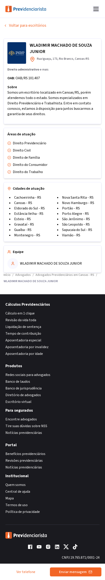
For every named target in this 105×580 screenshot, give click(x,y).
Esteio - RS (22, 219)
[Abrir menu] (96, 9)
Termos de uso (16, 505)
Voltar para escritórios (25, 25)
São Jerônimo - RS (76, 219)
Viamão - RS (71, 235)
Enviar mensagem (75, 571)
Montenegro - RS (27, 235)
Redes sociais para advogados (27, 375)
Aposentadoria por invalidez (27, 347)
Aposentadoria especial (23, 340)
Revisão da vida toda (20, 320)
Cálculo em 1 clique (20, 313)
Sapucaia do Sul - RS (77, 229)
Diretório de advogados (23, 395)
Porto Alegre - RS (75, 213)
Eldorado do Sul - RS (29, 208)
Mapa (9, 498)
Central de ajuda (17, 492)
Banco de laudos (17, 382)
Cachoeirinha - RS (27, 197)
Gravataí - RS (24, 224)
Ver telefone (25, 571)
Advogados (23, 275)
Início (7, 275)
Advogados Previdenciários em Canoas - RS (65, 275)
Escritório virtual (18, 402)
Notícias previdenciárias (23, 433)
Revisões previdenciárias (24, 461)
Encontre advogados (21, 419)
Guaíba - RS (22, 229)
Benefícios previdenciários (25, 454)
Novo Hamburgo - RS (78, 202)
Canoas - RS (23, 202)
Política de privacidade (22, 512)
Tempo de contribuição (23, 334)
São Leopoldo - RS (76, 224)
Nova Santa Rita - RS (78, 197)
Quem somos (15, 485)
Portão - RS (71, 208)
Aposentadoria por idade (24, 354)
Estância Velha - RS (28, 213)
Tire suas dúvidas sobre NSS (26, 426)
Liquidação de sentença (23, 327)
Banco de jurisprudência (23, 388)
